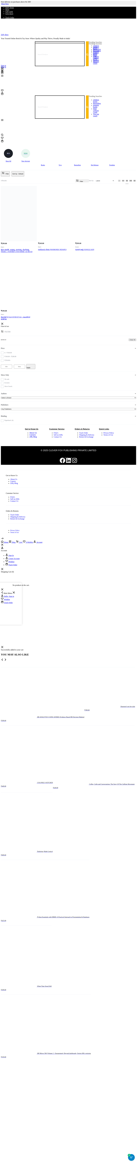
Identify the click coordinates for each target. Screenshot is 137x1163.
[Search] (87, 54)
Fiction (77, 246)
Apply (28, 367)
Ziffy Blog (33, 437)
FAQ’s (56, 433)
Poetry (2, 247)
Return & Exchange (86, 437)
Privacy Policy (108, 433)
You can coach (96, 62)
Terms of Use (108, 435)
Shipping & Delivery (86, 435)
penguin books (96, 53)
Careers (32, 435)
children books (96, 48)
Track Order (9, 17)
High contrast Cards (96, 58)
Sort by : (17, 174)
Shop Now (5, 4)
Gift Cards (9, 12)
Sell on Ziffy (58, 435)
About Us (33, 433)
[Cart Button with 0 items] (131, 1153)
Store (7, 10)
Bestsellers (97, 51)
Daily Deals (9, 8)
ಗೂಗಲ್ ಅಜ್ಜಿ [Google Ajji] (84, 249)
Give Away (9, 14)
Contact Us (58, 437)
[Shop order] (104, 180)
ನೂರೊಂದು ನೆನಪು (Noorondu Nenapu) (52, 249)
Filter (5, 174)
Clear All (132, 340)
